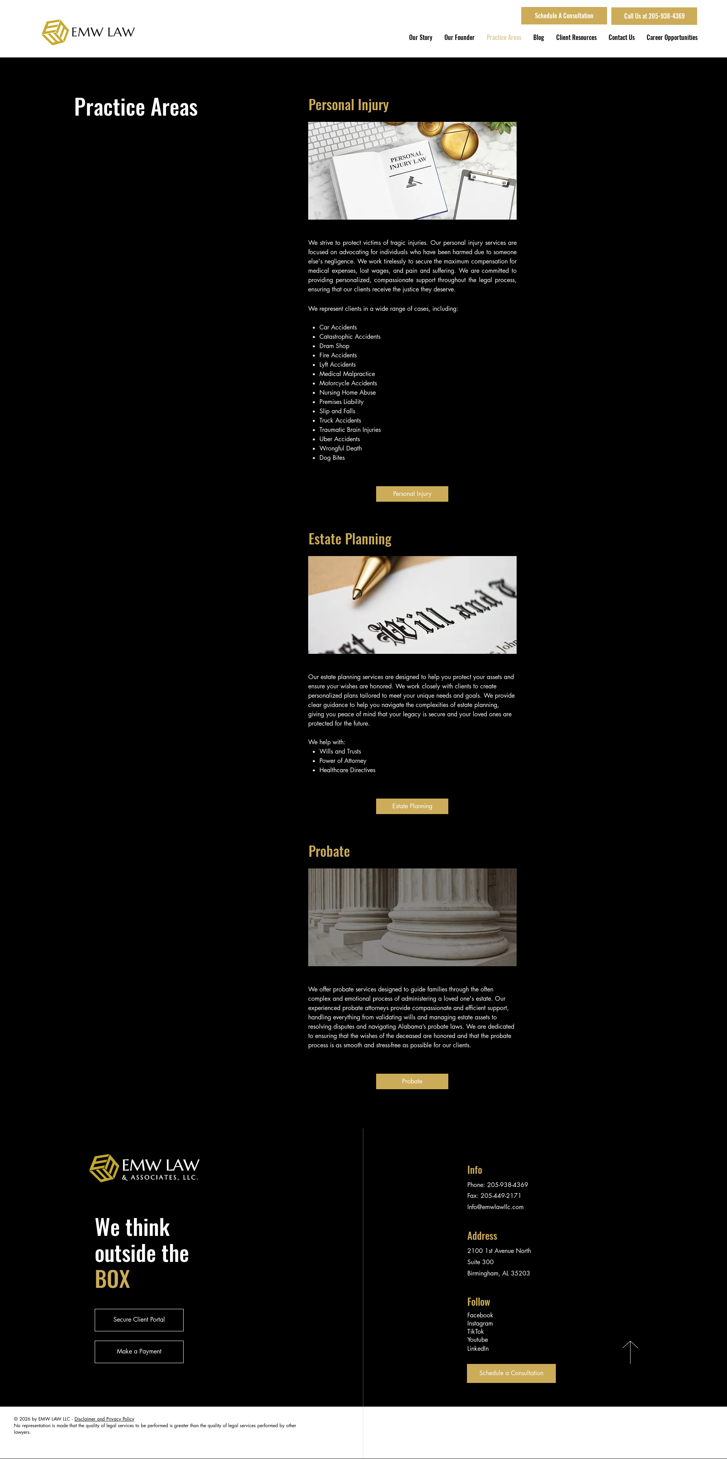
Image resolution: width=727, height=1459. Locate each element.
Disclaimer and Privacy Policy (104, 1419)
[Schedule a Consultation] (511, 1373)
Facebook (480, 1315)
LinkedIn (478, 1349)
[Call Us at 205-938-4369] (654, 16)
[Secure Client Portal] (139, 1320)
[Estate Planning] (412, 806)
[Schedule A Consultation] (564, 15)
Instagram (480, 1323)
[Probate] (412, 1081)
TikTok (475, 1331)
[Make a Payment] (139, 1352)
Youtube (477, 1340)
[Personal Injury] (412, 494)
